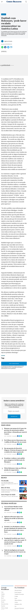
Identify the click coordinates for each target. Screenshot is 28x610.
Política (2, 596)
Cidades (3, 594)
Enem (16, 598)
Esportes (3, 606)
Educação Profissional (19, 608)
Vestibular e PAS (18, 604)
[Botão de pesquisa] (26, 1)
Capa (2, 592)
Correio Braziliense (5, 588)
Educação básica (18, 590)
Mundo (2, 602)
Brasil (2, 598)
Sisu (15, 606)
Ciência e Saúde (4, 608)
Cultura (16, 602)
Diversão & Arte (4, 604)
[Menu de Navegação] (2, 1)
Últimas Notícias (18, 600)
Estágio (16, 596)
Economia (3, 600)
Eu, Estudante (19, 588)
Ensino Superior (18, 592)
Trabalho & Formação (19, 594)
